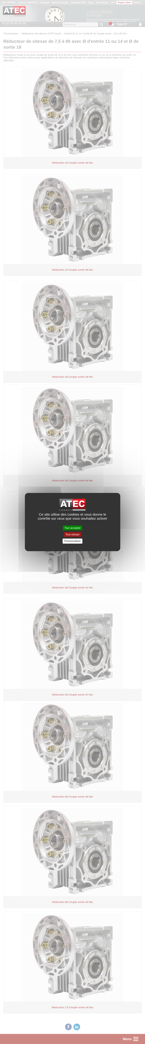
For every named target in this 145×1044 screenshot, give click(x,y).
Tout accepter (72, 528)
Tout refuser (72, 534)
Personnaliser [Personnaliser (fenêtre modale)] (72, 541)
